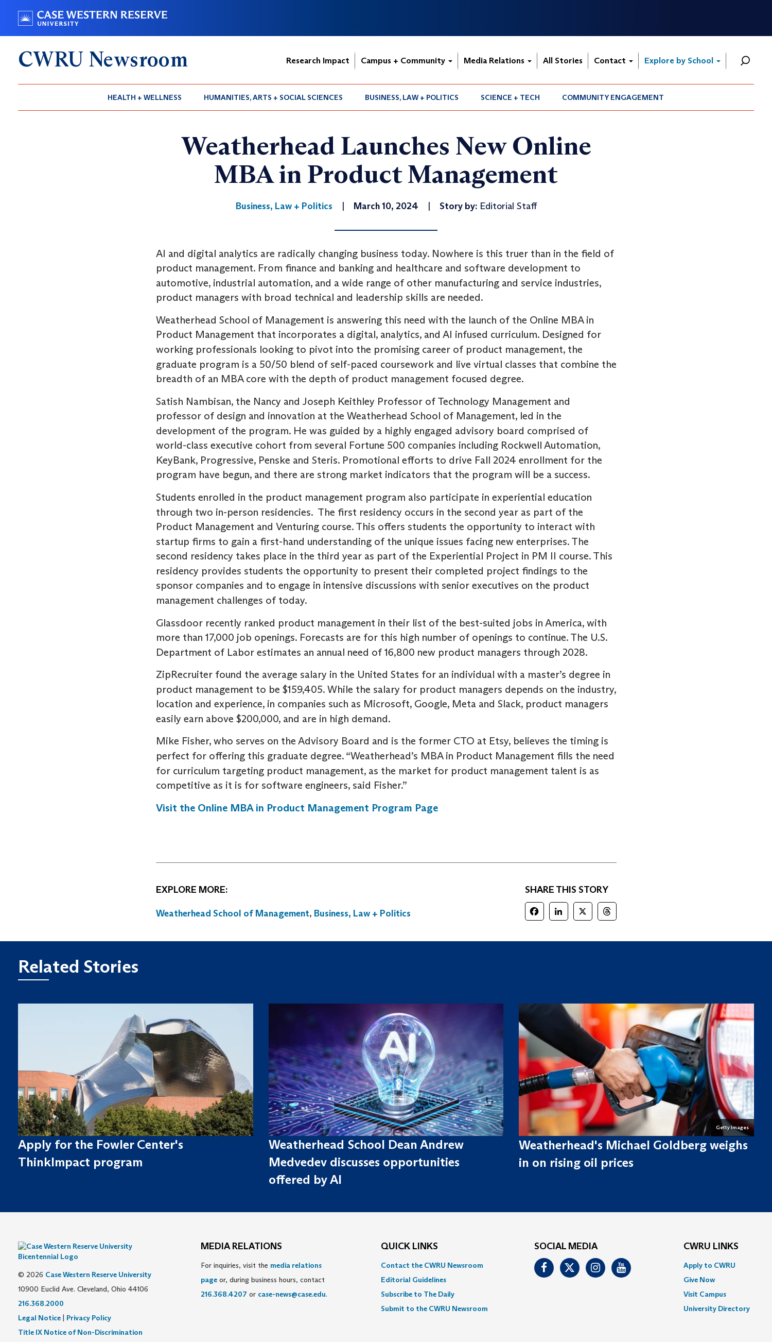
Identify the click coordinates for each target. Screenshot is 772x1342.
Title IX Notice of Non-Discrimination (80, 1316)
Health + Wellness (145, 97)
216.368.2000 (41, 1288)
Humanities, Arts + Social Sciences (273, 97)
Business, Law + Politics (412, 97)
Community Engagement (613, 97)
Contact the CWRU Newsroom (432, 1265)
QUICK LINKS (409, 1247)
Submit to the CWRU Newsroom (434, 1308)
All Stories (563, 60)
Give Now (699, 1279)
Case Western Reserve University (98, 1259)
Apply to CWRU (709, 1265)
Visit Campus (704, 1294)
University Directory (716, 1308)
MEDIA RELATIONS (241, 1247)
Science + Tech (510, 97)
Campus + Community (406, 60)
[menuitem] (145, 97)
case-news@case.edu (292, 1294)
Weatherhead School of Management (232, 913)
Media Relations (498, 60)
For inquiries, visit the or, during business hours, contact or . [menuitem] (264, 1280)
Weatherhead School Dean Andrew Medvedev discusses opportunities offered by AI (366, 1162)
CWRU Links (711, 1247)
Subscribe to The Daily (417, 1294)
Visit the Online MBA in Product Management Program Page (297, 808)
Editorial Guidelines (413, 1279)
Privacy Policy (88, 1302)
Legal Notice (39, 1302)
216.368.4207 (224, 1294)
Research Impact (317, 60)
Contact (613, 60)
